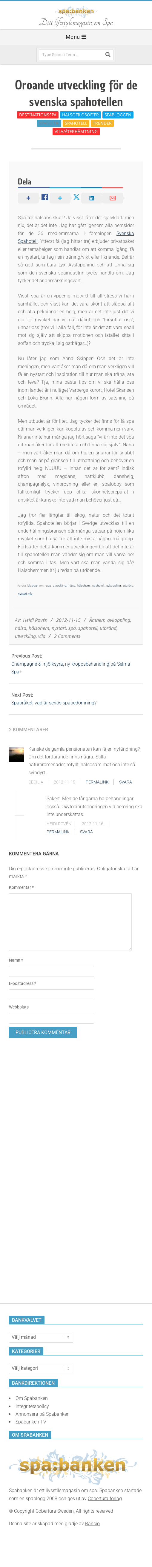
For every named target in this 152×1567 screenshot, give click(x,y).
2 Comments (67, 636)
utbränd (128, 585)
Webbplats (19, 1007)
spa (48, 585)
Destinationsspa (37, 115)
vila (30, 594)
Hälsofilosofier (80, 115)
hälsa (72, 585)
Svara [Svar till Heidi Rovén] (86, 831)
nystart (22, 594)
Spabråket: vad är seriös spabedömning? (53, 703)
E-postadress (22, 983)
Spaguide (49, 123)
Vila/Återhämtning (76, 131)
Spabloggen (118, 115)
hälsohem (83, 585)
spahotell (98, 585)
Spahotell (76, 123)
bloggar (32, 585)
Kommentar (21, 887)
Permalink (97, 782)
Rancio (92, 1523)
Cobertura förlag (105, 1498)
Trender (102, 123)
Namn (16, 960)
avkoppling (113, 585)
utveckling (59, 585)
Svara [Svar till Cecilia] (125, 782)
